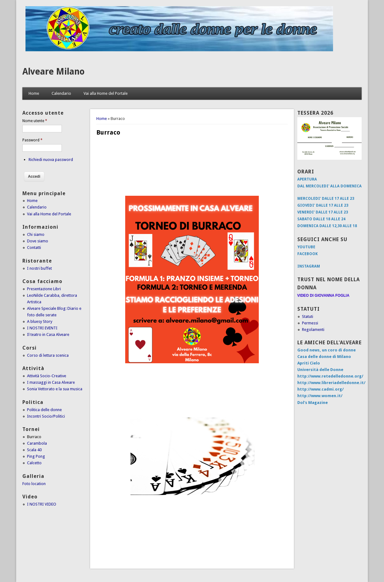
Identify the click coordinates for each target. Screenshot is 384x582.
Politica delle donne (44, 409)
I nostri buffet (39, 268)
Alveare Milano (53, 71)
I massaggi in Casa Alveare (51, 382)
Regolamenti (313, 329)
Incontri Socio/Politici (46, 416)
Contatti (34, 247)
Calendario (61, 93)
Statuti (307, 316)
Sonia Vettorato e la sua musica (54, 389)
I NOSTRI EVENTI (42, 328)
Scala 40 (34, 449)
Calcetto (34, 463)
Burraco (34, 436)
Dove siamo (37, 241)
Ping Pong (36, 456)
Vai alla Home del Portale (106, 93)
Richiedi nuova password (51, 159)
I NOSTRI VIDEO (41, 504)
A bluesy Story (39, 321)
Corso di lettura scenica (48, 355)
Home (34, 93)
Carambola (37, 443)
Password (32, 140)
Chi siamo (35, 234)
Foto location (34, 483)
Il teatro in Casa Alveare (48, 334)
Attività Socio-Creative (46, 375)
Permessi (310, 323)
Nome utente (34, 121)
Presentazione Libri (44, 288)
